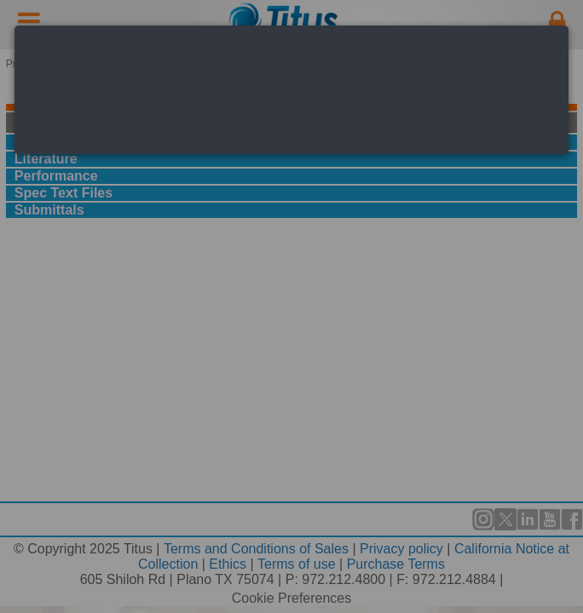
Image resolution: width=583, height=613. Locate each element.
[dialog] (291, 90)
